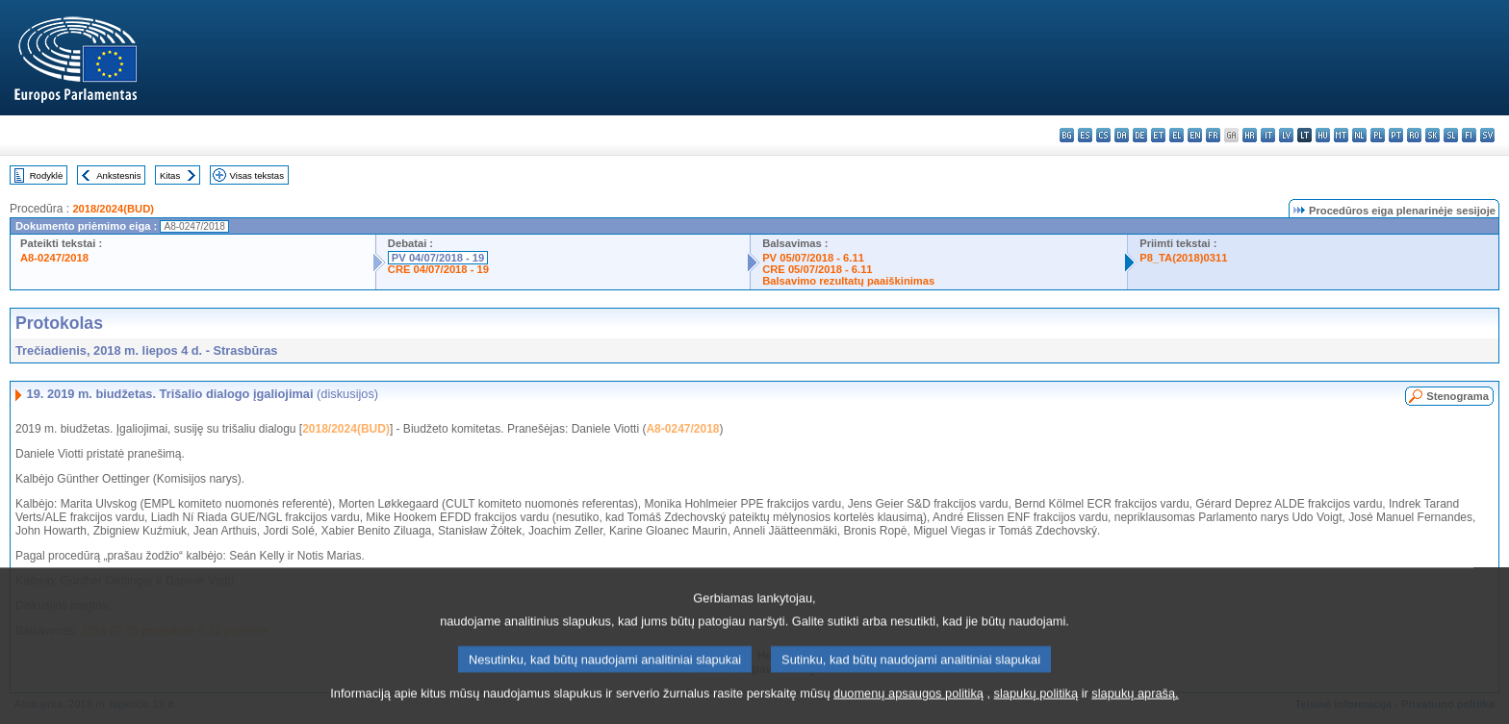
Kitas (170, 175)
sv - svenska (1487, 135)
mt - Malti (1341, 135)
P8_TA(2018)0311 (1183, 257)
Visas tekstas (257, 175)
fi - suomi (1469, 135)
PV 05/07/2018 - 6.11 (813, 257)
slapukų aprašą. (1134, 709)
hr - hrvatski (1249, 135)
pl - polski (1377, 135)
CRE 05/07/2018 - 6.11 (817, 269)
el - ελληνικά (1176, 135)
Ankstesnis (118, 175)
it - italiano (1268, 135)
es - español (1085, 135)
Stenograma (1457, 396)
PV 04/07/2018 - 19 (438, 257)
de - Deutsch (1140, 135)
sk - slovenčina (1432, 135)
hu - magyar (1323, 135)
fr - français (1213, 135)
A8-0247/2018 (54, 257)
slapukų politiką (1036, 709)
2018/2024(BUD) (113, 208)
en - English (1195, 135)
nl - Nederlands (1359, 135)
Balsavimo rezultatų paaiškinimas (848, 281)
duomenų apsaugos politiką (908, 709)
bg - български (1067, 135)
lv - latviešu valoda (1286, 135)
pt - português (1396, 135)
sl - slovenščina (1451, 135)
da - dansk (1121, 135)
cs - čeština (1103, 135)
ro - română (1414, 135)
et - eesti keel (1158, 135)
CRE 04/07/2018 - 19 (438, 269)
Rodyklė (47, 175)
